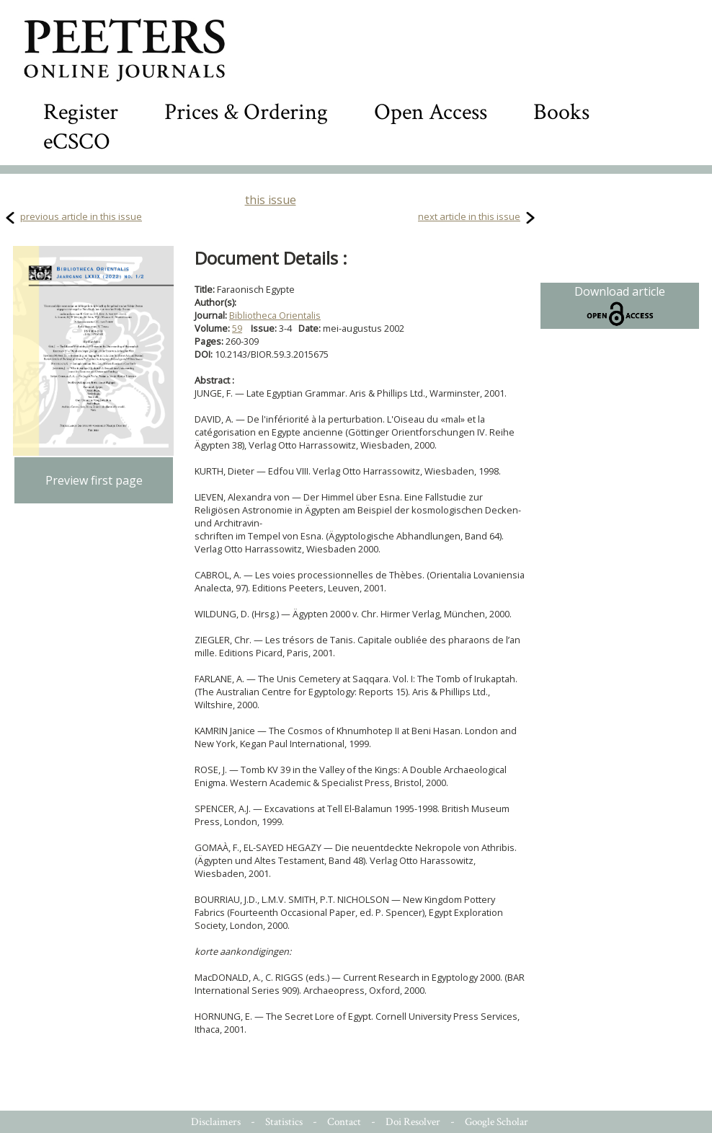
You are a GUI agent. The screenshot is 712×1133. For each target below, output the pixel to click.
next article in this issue (469, 216)
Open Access (430, 112)
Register (80, 112)
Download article (619, 305)
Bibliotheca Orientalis (275, 315)
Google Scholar (496, 1122)
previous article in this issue (81, 216)
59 (237, 328)
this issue (270, 200)
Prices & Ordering (246, 112)
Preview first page (94, 480)
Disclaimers (216, 1122)
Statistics (284, 1122)
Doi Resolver (413, 1122)
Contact (344, 1122)
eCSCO (76, 141)
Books (561, 112)
